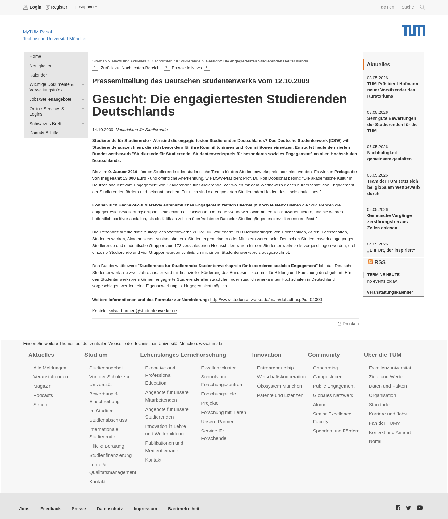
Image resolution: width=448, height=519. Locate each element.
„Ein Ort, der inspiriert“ (390, 246)
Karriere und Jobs (387, 411)
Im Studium (101, 408)
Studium (95, 354)
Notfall (375, 437)
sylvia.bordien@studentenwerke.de (141, 310)
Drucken (348, 322)
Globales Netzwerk (332, 393)
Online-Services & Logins (81, 106)
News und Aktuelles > (129, 60)
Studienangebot (105, 366)
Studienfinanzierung (109, 451)
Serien (40, 402)
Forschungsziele (218, 391)
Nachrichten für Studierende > (174, 60)
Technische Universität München (413, 28)
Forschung (210, 354)
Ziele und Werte (385, 375)
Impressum (141, 503)
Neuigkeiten (81, 65)
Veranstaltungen (50, 375)
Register (56, 7)
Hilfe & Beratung (106, 442)
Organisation (382, 393)
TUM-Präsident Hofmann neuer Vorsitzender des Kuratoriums (391, 89)
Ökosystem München (278, 384)
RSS (376, 258)
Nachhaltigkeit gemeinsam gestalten (388, 154)
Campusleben (327, 375)
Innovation (266, 354)
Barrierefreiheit (178, 503)
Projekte (209, 400)
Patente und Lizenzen (279, 393)
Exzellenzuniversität (389, 366)
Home (34, 56)
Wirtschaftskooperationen (283, 375)
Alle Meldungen (49, 366)
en (392, 7)
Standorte (379, 402)
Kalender (81, 74)
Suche (413, 7)
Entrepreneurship (274, 366)
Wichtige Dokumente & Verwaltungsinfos (81, 83)
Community (323, 354)
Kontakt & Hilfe (81, 124)
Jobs (24, 503)
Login (32, 7)
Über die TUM (382, 354)
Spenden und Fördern (335, 427)
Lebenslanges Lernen (169, 354)
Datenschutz (106, 503)
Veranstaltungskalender (389, 288)
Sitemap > (100, 60)
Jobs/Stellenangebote (81, 97)
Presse (77, 503)
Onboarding (325, 366)
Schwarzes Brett (81, 115)
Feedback (49, 503)
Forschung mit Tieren (222, 409)
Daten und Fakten (387, 384)
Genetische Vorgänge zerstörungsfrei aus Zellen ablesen (393, 218)
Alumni (320, 402)
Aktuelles (40, 354)
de (384, 7)
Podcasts (42, 393)
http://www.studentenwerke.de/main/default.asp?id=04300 (264, 298)
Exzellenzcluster (217, 366)
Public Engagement (333, 384)
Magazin (42, 384)
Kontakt (97, 476)
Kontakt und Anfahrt (389, 429)
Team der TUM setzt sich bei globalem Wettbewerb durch (392, 185)
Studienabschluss (107, 417)
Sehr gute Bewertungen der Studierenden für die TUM (391, 123)
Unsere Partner (216, 418)
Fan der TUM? (384, 420)
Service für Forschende (225, 427)
